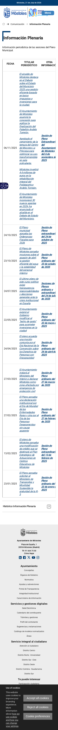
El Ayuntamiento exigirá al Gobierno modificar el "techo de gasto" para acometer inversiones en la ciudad (28, 320)
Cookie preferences (38, 716)
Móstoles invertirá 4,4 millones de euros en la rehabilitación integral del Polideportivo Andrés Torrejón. (28, 178)
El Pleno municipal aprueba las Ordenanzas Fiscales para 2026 (26, 235)
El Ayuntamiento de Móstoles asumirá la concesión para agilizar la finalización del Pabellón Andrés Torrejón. (28, 122)
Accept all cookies (38, 698)
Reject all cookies (37, 707)
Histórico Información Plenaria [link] (19, 506)
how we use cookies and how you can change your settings (12, 720)
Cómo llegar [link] (29, 553)
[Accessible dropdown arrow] (7, 186)
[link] (26, 12)
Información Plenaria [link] (40, 24)
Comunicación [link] (17, 24)
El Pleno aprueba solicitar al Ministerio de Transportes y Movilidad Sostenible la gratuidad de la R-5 (28, 483)
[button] (48, 13)
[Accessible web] (3, 186)
